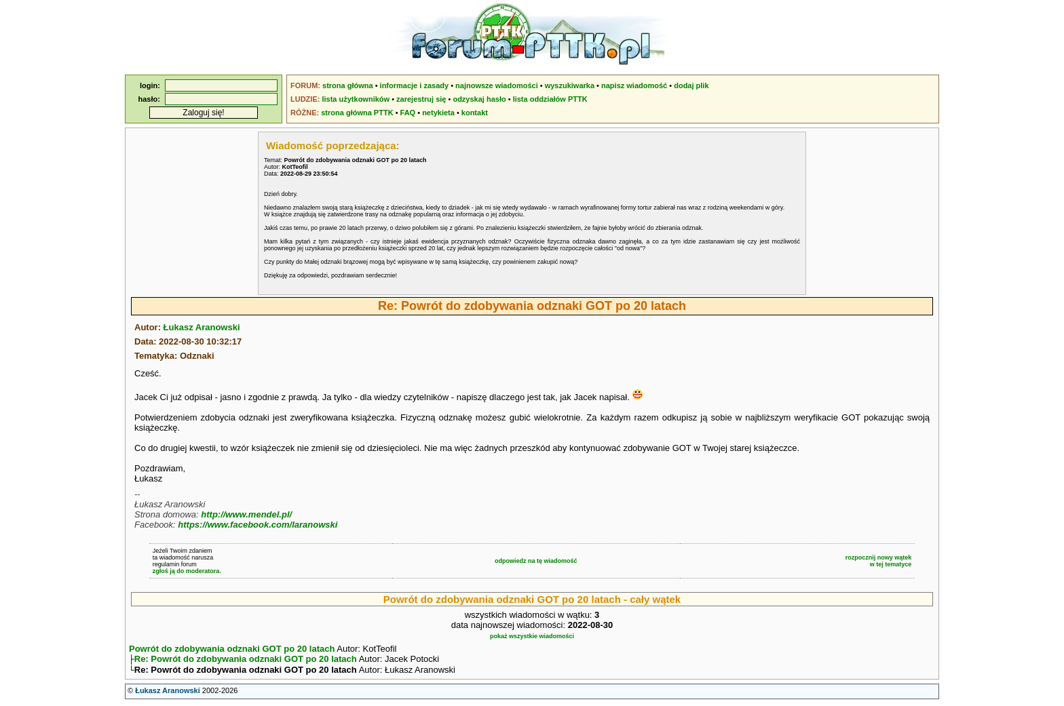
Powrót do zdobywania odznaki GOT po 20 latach (232, 649)
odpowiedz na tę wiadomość (536, 560)
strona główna (347, 85)
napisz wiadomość (634, 85)
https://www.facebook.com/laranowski (257, 524)
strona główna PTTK (357, 113)
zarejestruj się (421, 99)
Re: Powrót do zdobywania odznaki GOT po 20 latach (245, 660)
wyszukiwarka (569, 85)
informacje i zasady (414, 85)
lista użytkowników (356, 99)
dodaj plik (691, 85)
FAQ (408, 113)
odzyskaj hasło (479, 99)
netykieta (438, 113)
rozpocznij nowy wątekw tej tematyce (879, 561)
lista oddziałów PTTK (550, 99)
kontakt (474, 113)
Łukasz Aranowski (202, 327)
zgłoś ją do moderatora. (187, 571)
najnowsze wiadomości (496, 85)
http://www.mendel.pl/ (246, 514)
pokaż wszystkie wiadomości (532, 636)
